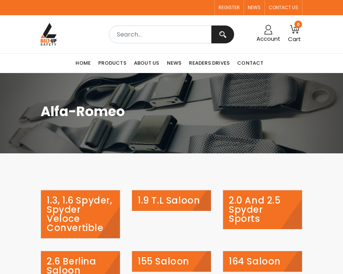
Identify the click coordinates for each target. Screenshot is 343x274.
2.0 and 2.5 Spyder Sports (255, 209)
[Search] (222, 34)
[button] (294, 34)
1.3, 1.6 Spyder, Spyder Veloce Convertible (79, 214)
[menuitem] (85, 63)
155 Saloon (163, 261)
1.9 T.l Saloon (169, 200)
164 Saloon (255, 261)
